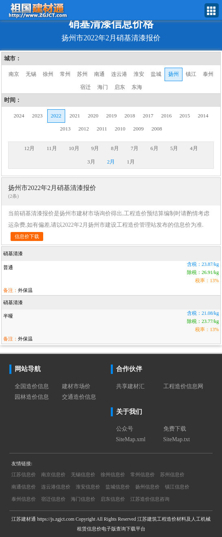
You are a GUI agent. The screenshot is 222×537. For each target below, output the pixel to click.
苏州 (82, 74)
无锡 (31, 74)
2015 (185, 116)
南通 (99, 74)
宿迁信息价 (53, 499)
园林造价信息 (32, 397)
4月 (194, 148)
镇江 (191, 74)
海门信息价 (83, 499)
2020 (93, 116)
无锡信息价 (83, 474)
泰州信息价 (23, 499)
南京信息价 (53, 474)
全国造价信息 (32, 386)
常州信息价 (142, 474)
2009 (138, 129)
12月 (29, 148)
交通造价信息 (79, 397)
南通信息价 (23, 487)
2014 (203, 116)
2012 (83, 129)
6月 (154, 148)
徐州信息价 (113, 474)
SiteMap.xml (131, 439)
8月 (115, 148)
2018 (130, 116)
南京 (14, 74)
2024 (19, 116)
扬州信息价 (147, 487)
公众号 (124, 429)
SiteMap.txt (176, 439)
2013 (65, 129)
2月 (111, 162)
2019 (111, 116)
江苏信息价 (23, 474)
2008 (157, 129)
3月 (91, 162)
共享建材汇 (130, 386)
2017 (148, 116)
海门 (102, 87)
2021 (75, 116)
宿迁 (85, 87)
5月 (174, 148)
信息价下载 (27, 236)
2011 (102, 129)
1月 (131, 162)
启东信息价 (113, 499)
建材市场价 (76, 386)
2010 (120, 129)
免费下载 (174, 429)
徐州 (48, 74)
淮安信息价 (88, 487)
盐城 (156, 74)
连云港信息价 (55, 487)
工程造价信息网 (183, 386)
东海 (137, 87)
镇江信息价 (177, 487)
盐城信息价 (118, 487)
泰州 (208, 74)
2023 (37, 116)
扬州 (173, 74)
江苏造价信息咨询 (149, 499)
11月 (51, 148)
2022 (56, 116)
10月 (74, 148)
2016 (166, 116)
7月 (135, 148)
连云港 (119, 74)
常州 (65, 74)
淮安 (139, 74)
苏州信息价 (172, 474)
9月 (95, 148)
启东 (119, 87)
